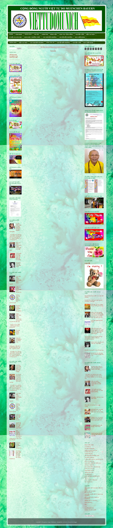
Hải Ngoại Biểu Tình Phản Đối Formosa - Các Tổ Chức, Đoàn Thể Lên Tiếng (97, 410)
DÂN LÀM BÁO (88, 502)
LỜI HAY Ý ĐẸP (88, 465)
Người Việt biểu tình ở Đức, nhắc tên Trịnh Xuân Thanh (18, 425)
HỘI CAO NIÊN (90, 34)
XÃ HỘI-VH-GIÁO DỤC (15, 37)
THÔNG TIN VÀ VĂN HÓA (91, 500)
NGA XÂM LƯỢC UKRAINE (91, 466)
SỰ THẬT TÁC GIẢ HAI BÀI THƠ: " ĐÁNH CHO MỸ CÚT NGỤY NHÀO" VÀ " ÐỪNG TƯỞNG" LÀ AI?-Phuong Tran (15, 237)
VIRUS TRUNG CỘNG (90, 480)
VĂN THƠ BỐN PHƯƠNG (50, 37)
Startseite (53, 51)
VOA (86, 506)
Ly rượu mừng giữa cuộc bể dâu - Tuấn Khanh (96, 426)
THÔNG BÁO (13, 42)
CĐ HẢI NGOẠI (88, 448)
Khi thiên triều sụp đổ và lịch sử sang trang (94, 350)
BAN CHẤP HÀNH (80, 37)
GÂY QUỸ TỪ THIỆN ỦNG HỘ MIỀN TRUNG (18, 417)
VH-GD (86, 478)
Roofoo (66, 522)
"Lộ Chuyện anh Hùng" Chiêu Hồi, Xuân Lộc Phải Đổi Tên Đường (18, 256)
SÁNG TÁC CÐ (50, 42)
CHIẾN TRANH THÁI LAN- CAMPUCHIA (91, 451)
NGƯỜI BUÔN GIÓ (89, 508)
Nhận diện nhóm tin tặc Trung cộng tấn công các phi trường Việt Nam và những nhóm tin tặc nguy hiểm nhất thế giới (97, 331)
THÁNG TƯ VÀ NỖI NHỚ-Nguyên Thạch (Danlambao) (14, 326)
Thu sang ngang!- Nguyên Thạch (18, 332)
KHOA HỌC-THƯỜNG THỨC (32, 37)
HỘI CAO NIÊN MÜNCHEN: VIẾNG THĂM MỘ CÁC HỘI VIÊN (96, 383)
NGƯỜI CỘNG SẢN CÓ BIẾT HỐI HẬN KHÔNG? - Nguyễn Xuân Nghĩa (97, 368)
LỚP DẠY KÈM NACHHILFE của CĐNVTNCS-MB (13, 56)
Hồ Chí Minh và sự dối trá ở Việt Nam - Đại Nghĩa (97, 343)
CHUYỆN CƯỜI (79, 34)
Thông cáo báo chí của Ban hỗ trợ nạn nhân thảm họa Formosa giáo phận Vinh (97, 418)
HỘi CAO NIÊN (88, 461)
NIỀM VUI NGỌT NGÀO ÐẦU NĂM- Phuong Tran (18, 289)
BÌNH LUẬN (53, 34)
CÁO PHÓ (87, 446)
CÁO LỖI (87, 263)
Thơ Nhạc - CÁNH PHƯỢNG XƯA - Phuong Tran (18, 308)
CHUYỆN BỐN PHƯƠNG (66, 37)
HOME (11, 34)
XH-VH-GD (87, 481)
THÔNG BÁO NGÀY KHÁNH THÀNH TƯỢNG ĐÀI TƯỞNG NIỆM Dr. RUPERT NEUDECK (93, 338)
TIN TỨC (36, 34)
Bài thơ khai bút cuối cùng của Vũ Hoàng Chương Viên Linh (97, 354)
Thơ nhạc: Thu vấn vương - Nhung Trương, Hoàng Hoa (97, 305)
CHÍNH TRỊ (45, 34)
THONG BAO (28, 34)
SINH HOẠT (18, 34)
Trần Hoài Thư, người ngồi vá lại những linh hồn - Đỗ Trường (18, 368)
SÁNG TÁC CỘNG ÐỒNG (66, 34)
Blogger (75, 522)
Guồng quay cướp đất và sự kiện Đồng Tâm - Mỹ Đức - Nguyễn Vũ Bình (14, 347)
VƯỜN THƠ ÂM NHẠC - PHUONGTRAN (90, 491)
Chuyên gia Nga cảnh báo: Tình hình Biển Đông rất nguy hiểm (96, 434)
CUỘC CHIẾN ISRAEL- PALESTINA (93, 459)
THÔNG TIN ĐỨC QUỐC (90, 509)
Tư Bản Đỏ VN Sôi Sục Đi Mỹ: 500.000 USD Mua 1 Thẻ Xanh (93, 301)
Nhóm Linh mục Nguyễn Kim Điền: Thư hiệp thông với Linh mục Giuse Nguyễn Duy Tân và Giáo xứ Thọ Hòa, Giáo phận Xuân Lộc (97, 315)
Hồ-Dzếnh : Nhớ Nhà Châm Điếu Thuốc (18, 264)
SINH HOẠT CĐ (88, 470)
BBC (86, 504)
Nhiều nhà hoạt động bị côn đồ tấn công (18, 340)
